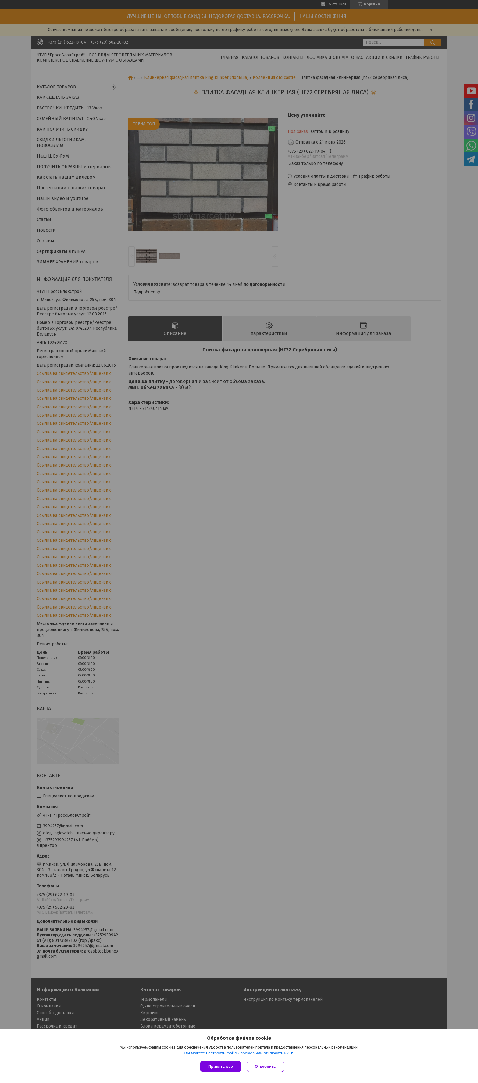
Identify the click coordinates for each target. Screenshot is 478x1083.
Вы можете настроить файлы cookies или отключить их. (237, 1053)
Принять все (220, 1066)
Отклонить (265, 1066)
